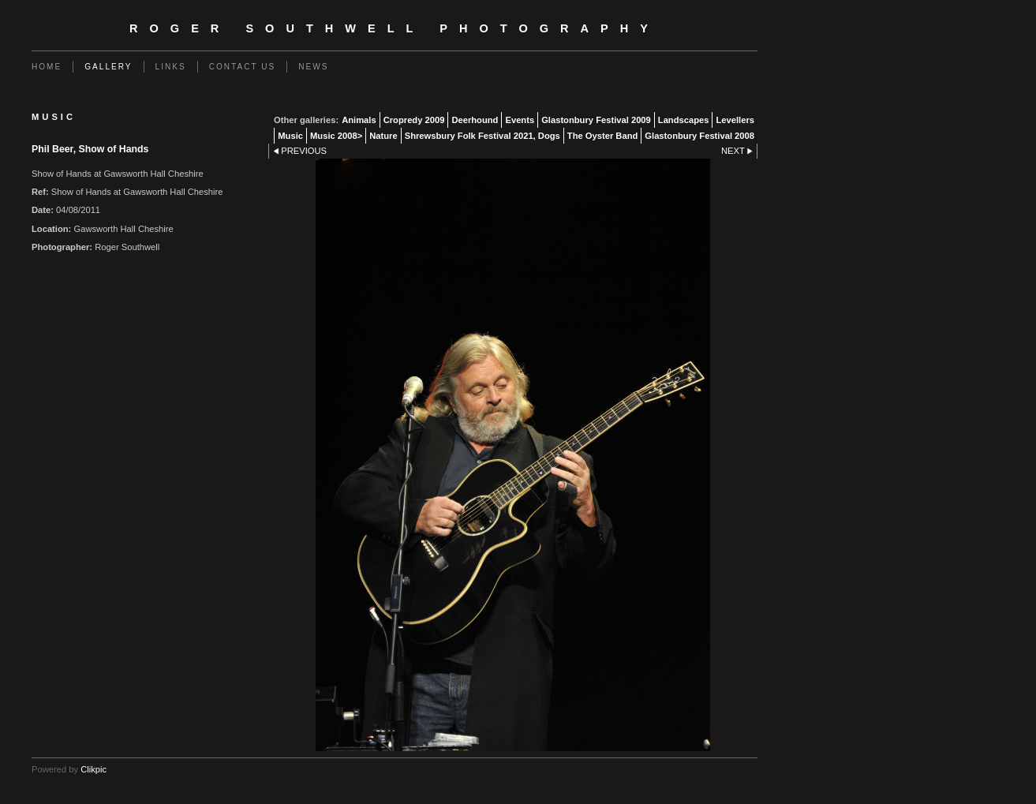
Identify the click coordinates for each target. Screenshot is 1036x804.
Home (47, 66)
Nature (383, 135)
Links (170, 66)
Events (519, 120)
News (313, 66)
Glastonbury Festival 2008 (699, 135)
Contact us (242, 66)
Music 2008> (336, 135)
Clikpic (93, 769)
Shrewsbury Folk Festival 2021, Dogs (482, 135)
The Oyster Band (602, 135)
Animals (359, 120)
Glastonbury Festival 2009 (596, 120)
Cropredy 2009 (414, 120)
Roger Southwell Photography (394, 28)
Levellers (735, 120)
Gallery (108, 66)
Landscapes (683, 120)
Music (290, 135)
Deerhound (474, 120)
